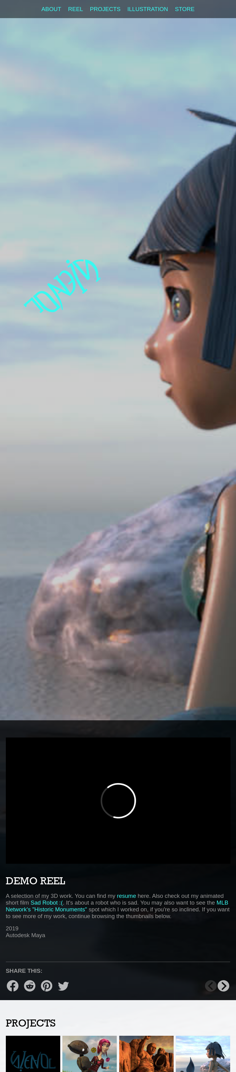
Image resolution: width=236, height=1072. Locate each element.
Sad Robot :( (47, 902)
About (51, 9)
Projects (105, 9)
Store (185, 9)
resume (126, 896)
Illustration (148, 9)
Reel (75, 9)
